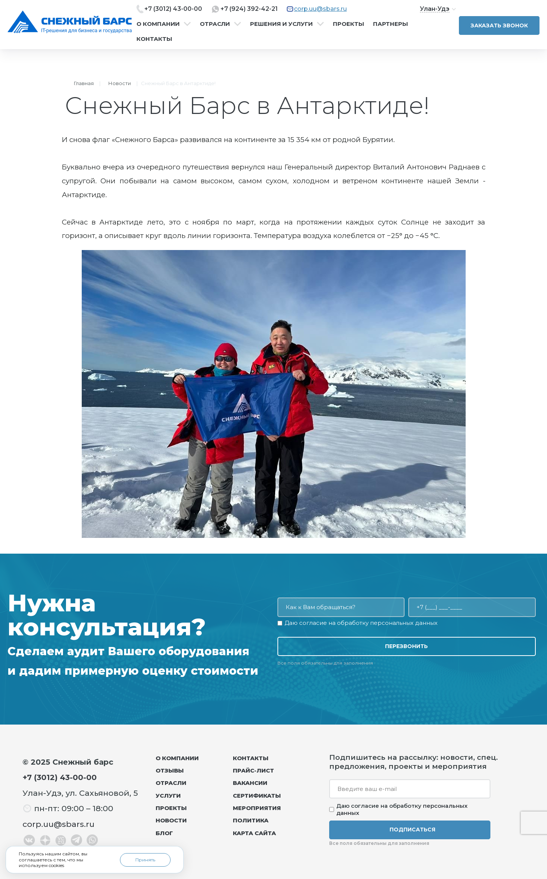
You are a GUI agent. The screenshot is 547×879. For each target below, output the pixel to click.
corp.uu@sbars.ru (320, 8)
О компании (158, 24)
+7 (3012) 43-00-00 (173, 8)
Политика (250, 820)
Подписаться (412, 829)
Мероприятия (257, 808)
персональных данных (404, 622)
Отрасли (215, 24)
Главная (84, 83)
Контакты (154, 39)
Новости (119, 83)
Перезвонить (406, 646)
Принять (145, 860)
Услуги (168, 795)
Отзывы (170, 770)
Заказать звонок (499, 25)
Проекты (348, 24)
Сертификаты (257, 795)
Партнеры (390, 24)
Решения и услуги (281, 24)
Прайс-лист (253, 770)
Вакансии (250, 782)
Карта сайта (254, 833)
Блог (164, 833)
